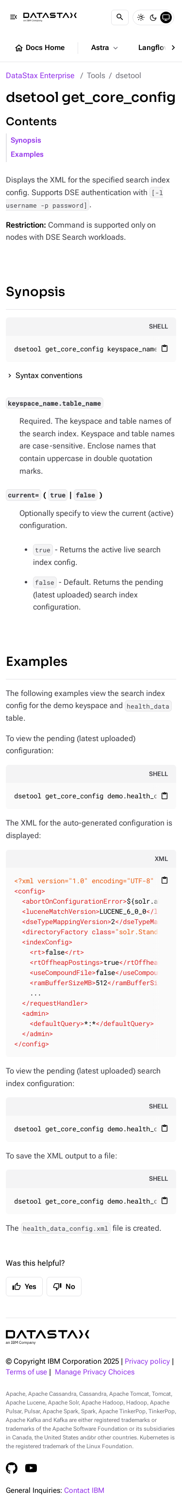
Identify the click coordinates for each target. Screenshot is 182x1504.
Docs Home (39, 48)
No (64, 1286)
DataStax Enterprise (40, 75)
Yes (24, 1286)
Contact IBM (84, 1491)
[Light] (141, 17)
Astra (105, 48)
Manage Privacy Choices (94, 1372)
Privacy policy (147, 1361)
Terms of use (26, 1372)
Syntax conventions (49, 375)
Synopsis (26, 140)
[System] (166, 17)
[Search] (120, 17)
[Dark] (153, 17)
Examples (27, 154)
